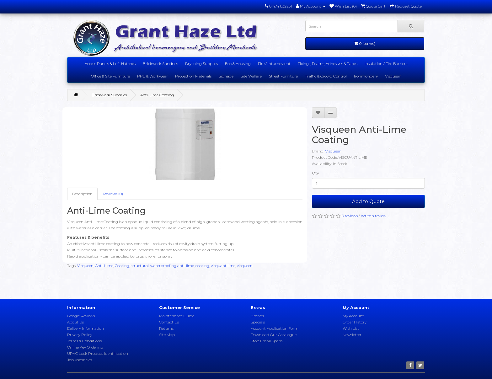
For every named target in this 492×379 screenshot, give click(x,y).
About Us (75, 322)
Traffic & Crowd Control (326, 76)
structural (140, 265)
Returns (166, 328)
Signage (226, 76)
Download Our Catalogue (274, 334)
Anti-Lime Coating (157, 95)
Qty (315, 173)
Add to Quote (368, 201)
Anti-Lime (104, 265)
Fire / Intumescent (274, 63)
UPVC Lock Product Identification (97, 353)
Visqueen (393, 76)
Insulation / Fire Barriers (386, 63)
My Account (353, 315)
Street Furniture (283, 76)
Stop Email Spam (267, 341)
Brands (257, 315)
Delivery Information (85, 328)
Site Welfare (251, 76)
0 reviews (350, 215)
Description (82, 193)
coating (202, 265)
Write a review (373, 215)
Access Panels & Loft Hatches (110, 63)
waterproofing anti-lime (172, 265)
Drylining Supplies (201, 63)
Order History (354, 322)
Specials (258, 322)
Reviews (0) (113, 193)
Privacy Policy (79, 334)
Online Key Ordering (85, 347)
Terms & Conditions (84, 341)
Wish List (351, 328)
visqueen (245, 265)
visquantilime (223, 265)
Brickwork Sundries (160, 63)
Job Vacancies (79, 359)
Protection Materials (193, 76)
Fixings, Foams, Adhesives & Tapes (327, 63)
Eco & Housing (238, 63)
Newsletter (352, 334)
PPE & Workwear (152, 76)
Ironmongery (366, 76)
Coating (122, 265)
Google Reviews (81, 315)
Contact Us (169, 322)
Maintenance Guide (176, 315)
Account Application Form (274, 328)
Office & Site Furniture (110, 76)
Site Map (167, 334)
